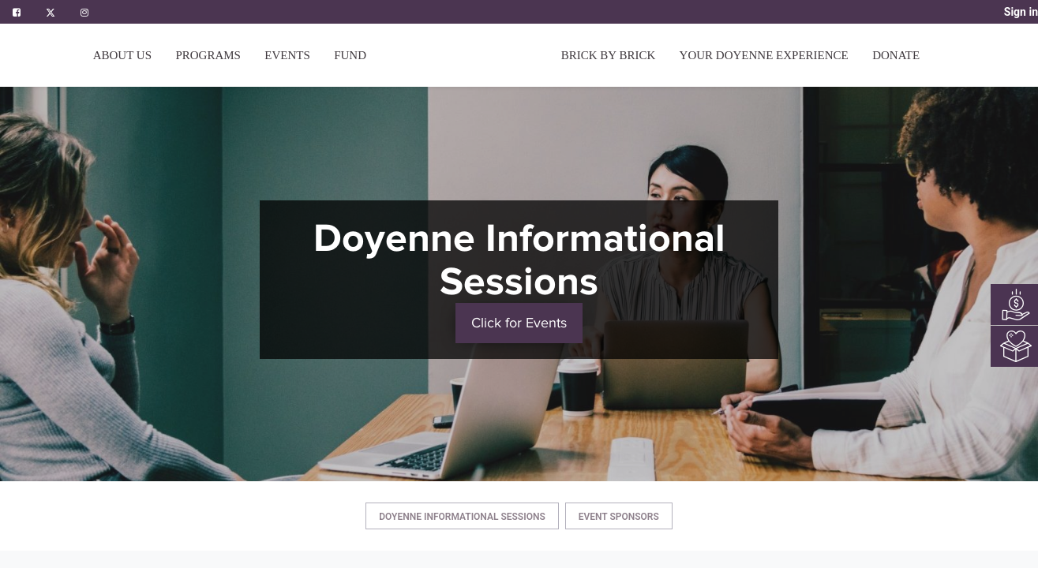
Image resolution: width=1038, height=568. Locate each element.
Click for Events (519, 323)
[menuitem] (350, 55)
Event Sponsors (619, 516)
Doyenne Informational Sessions (462, 516)
